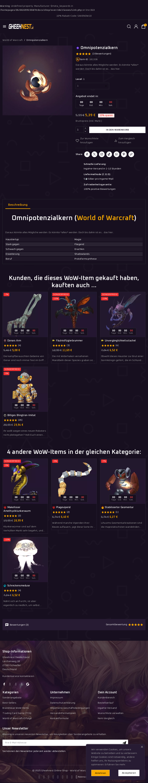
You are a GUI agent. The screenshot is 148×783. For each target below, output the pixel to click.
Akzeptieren (129, 772)
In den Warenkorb (117, 129)
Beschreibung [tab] (17, 204)
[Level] (92, 86)
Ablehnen (100, 772)
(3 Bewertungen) (101, 54)
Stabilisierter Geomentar (117, 507)
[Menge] (80, 130)
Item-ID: (82, 59)
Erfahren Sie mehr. (115, 764)
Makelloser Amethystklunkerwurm (17, 509)
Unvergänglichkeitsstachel (118, 340)
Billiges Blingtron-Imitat (20, 415)
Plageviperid (61, 507)
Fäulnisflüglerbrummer (67, 340)
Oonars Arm (12, 340)
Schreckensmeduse (17, 585)
